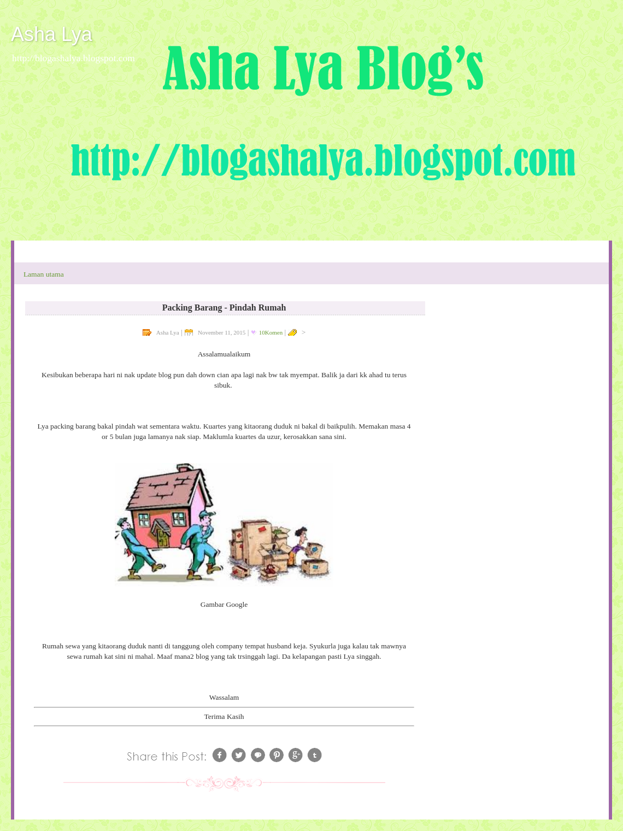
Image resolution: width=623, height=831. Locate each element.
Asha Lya (51, 34)
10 (271, 332)
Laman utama (43, 274)
